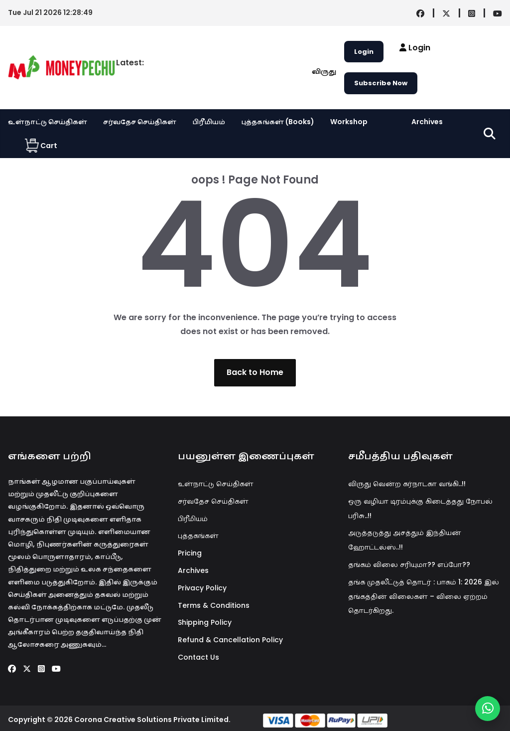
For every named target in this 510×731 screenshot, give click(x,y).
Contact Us (198, 657)
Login (364, 51)
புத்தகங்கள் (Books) (277, 122)
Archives (427, 122)
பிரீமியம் (208, 122)
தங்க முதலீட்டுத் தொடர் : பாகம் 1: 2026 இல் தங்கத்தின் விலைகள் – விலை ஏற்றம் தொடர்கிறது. (423, 596)
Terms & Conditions (214, 605)
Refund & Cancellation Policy (230, 640)
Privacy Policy (202, 588)
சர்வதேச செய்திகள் (139, 122)
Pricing (190, 553)
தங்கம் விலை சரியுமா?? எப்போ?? (409, 564)
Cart (41, 146)
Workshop (349, 122)
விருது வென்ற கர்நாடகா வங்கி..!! (407, 484)
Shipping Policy (205, 622)
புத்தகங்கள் (198, 536)
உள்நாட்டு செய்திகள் (47, 122)
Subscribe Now (380, 83)
